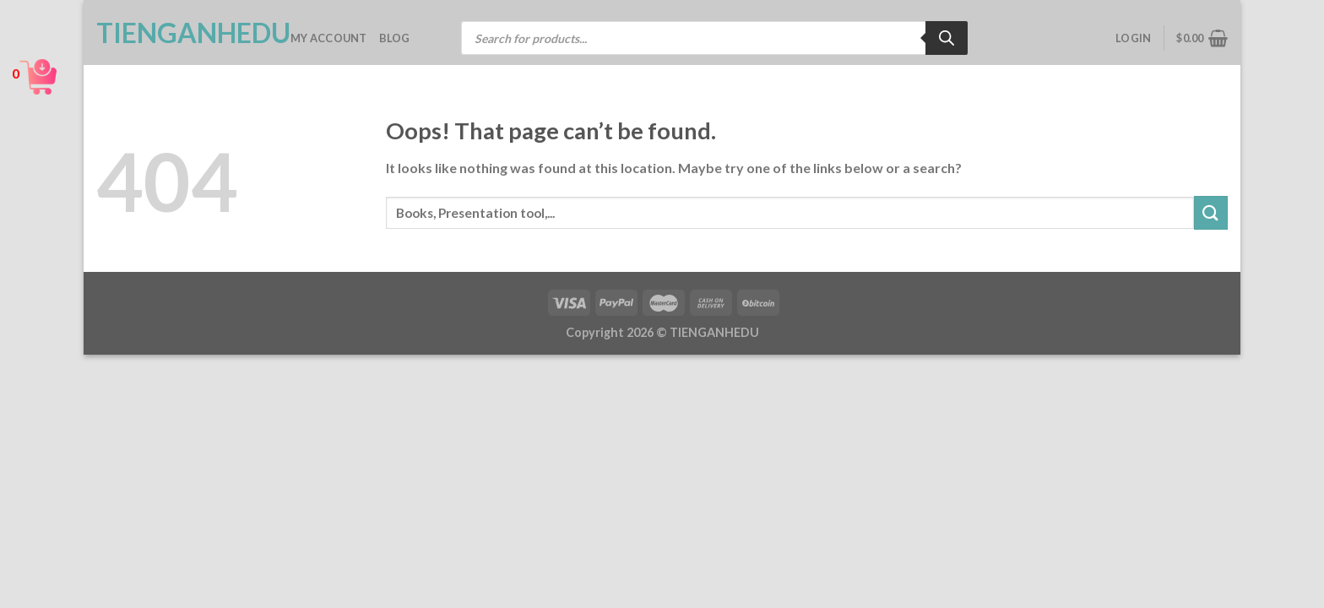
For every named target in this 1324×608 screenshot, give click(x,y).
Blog (394, 38)
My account (328, 38)
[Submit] (1211, 212)
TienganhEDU (180, 32)
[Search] (946, 38)
